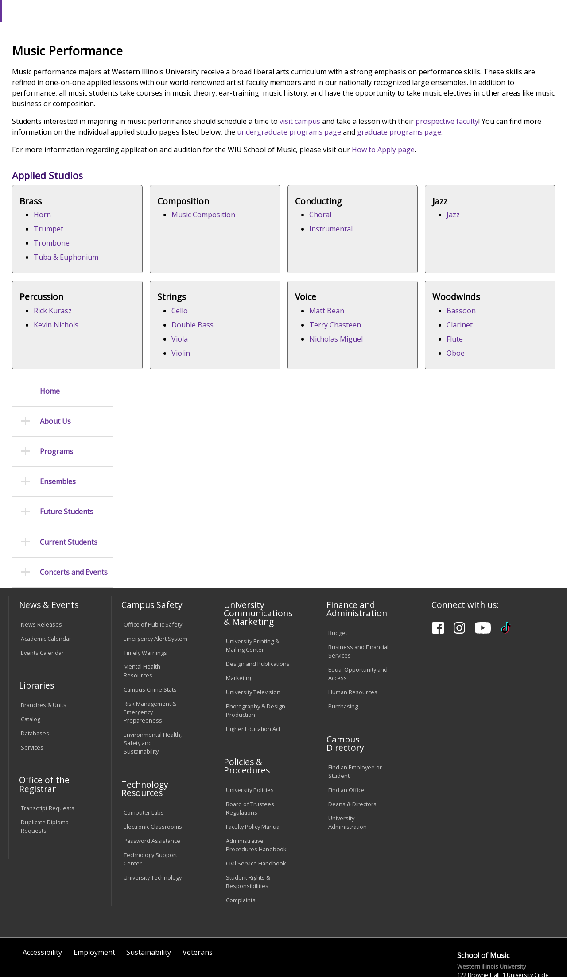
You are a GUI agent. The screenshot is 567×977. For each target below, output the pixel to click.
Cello (445, 386)
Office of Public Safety (153, 585)
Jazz (147, 386)
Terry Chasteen (167, 496)
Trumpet (156, 304)
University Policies (250, 750)
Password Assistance (152, 801)
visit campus (407, 186)
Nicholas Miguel (167, 510)
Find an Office (346, 750)
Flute (371, 510)
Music (201, 90)
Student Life (416, 70)
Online (252, 53)
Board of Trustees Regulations (250, 768)
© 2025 (32, 950)
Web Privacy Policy (196, 950)
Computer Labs (144, 773)
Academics (127, 70)
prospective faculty (150, 197)
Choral (448, 290)
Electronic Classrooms (153, 787)
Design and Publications (258, 624)
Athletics (318, 70)
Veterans (198, 913)
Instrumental (458, 304)
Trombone (159, 318)
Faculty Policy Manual (253, 787)
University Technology (153, 838)
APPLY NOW (491, 30)
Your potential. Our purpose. (98, 53)
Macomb (170, 53)
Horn (149, 290)
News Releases (41, 585)
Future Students (66, 239)
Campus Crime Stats (150, 650)
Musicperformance (246, 90)
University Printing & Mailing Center (252, 605)
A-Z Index (392, 10)
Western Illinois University (139, 38)
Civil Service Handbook (256, 823)
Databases (35, 693)
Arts (276, 70)
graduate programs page (229, 207)
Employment (94, 913)
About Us (55, 149)
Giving (364, 70)
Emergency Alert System (155, 599)
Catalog (30, 679)
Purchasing (343, 666)
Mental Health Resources (142, 631)
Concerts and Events (74, 300)
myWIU (423, 10)
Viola (445, 414)
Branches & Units (43, 665)
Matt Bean (158, 482)
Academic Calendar (46, 599)
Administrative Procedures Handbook (256, 805)
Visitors (84, 10)
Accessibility (42, 913)
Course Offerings (312, 10)
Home (50, 118)
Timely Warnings (145, 613)
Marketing (239, 638)
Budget (337, 593)
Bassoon (377, 482)
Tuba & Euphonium (173, 333)
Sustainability (148, 913)
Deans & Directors (352, 764)
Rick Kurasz (308, 386)
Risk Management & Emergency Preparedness (150, 672)
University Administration (347, 782)
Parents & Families (39, 10)
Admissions (185, 70)
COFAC (175, 90)
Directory (357, 10)
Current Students (68, 269)
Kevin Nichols (311, 400)
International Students (134, 10)
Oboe (372, 524)
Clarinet (376, 496)
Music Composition (321, 290)
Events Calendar (42, 613)
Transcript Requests (47, 769)
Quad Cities (213, 53)
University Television (253, 652)
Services (32, 708)
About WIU (69, 70)
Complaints (241, 860)
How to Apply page (490, 225)
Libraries (268, 10)
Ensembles (58, 209)
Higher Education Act (253, 689)
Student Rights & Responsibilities (248, 842)
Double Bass (458, 400)
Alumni (237, 70)
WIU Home (142, 90)
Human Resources (352, 652)
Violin (446, 429)
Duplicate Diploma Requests (45, 787)
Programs (56, 179)
